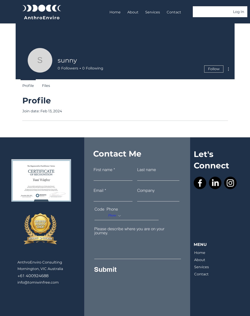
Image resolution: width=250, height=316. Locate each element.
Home (199, 253)
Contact (201, 274)
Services (201, 267)
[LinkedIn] (215, 183)
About (199, 260)
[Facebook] (200, 183)
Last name (146, 170)
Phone (112, 209)
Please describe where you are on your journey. (129, 231)
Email (98, 190)
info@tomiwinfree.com (38, 282)
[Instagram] (230, 183)
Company (146, 190)
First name (103, 170)
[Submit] (126, 269)
